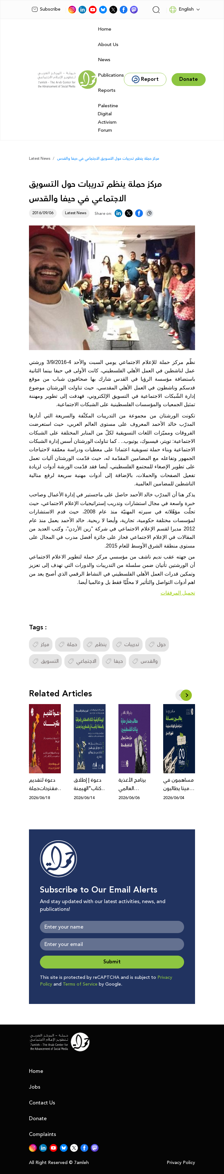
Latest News (39, 159)
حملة (67, 644)
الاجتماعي (82, 661)
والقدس (145, 661)
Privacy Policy (181, 1163)
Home (104, 29)
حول (157, 644)
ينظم (96, 644)
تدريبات (127, 644)
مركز (40, 644)
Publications (111, 75)
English (181, 10)
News (104, 59)
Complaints (42, 1134)
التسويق (45, 661)
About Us (108, 44)
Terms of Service (80, 984)
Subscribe (46, 9)
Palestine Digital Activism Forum (108, 118)
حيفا (114, 661)
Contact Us (42, 1103)
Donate (38, 1118)
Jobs (34, 1087)
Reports (107, 90)
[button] (186, 695)
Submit (112, 962)
